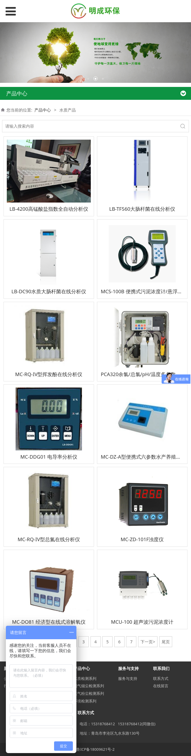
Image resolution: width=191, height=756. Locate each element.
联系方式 (160, 678)
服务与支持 (127, 678)
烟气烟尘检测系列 (88, 685)
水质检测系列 (84, 678)
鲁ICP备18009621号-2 (95, 749)
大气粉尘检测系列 (88, 693)
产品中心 (42, 110)
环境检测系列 (84, 701)
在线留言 (160, 685)
